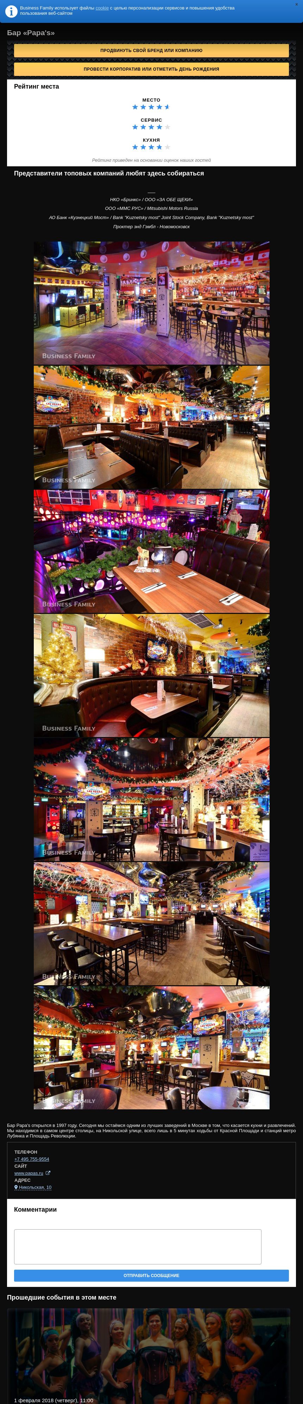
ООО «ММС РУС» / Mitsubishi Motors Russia (151, 208)
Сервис (151, 120)
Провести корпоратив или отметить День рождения (151, 69)
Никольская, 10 (35, 1187)
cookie (102, 8)
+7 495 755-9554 (31, 1159)
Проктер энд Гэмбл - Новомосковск (151, 226)
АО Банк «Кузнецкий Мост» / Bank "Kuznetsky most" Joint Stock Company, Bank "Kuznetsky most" (151, 217)
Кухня (151, 140)
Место (151, 100)
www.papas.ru (28, 1173)
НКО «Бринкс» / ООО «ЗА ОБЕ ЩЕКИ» (151, 199)
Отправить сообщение (151, 1275)
